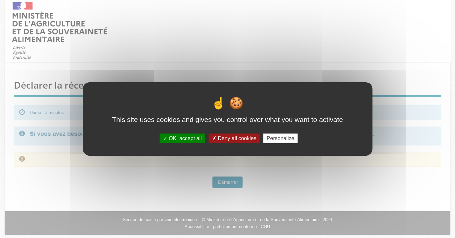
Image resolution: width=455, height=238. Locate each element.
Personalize (281, 138)
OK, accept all (182, 138)
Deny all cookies (234, 138)
